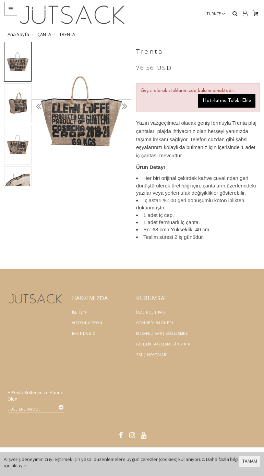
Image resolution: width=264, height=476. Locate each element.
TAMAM (249, 461)
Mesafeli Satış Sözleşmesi (162, 333)
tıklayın (19, 465)
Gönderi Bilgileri (154, 322)
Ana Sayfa (18, 34)
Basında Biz (84, 333)
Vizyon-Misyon (87, 322)
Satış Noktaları (152, 354)
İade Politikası (151, 312)
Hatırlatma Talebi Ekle (227, 100)
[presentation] (38, 106)
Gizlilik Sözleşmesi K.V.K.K (163, 344)
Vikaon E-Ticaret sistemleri (197, 426)
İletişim (79, 312)
